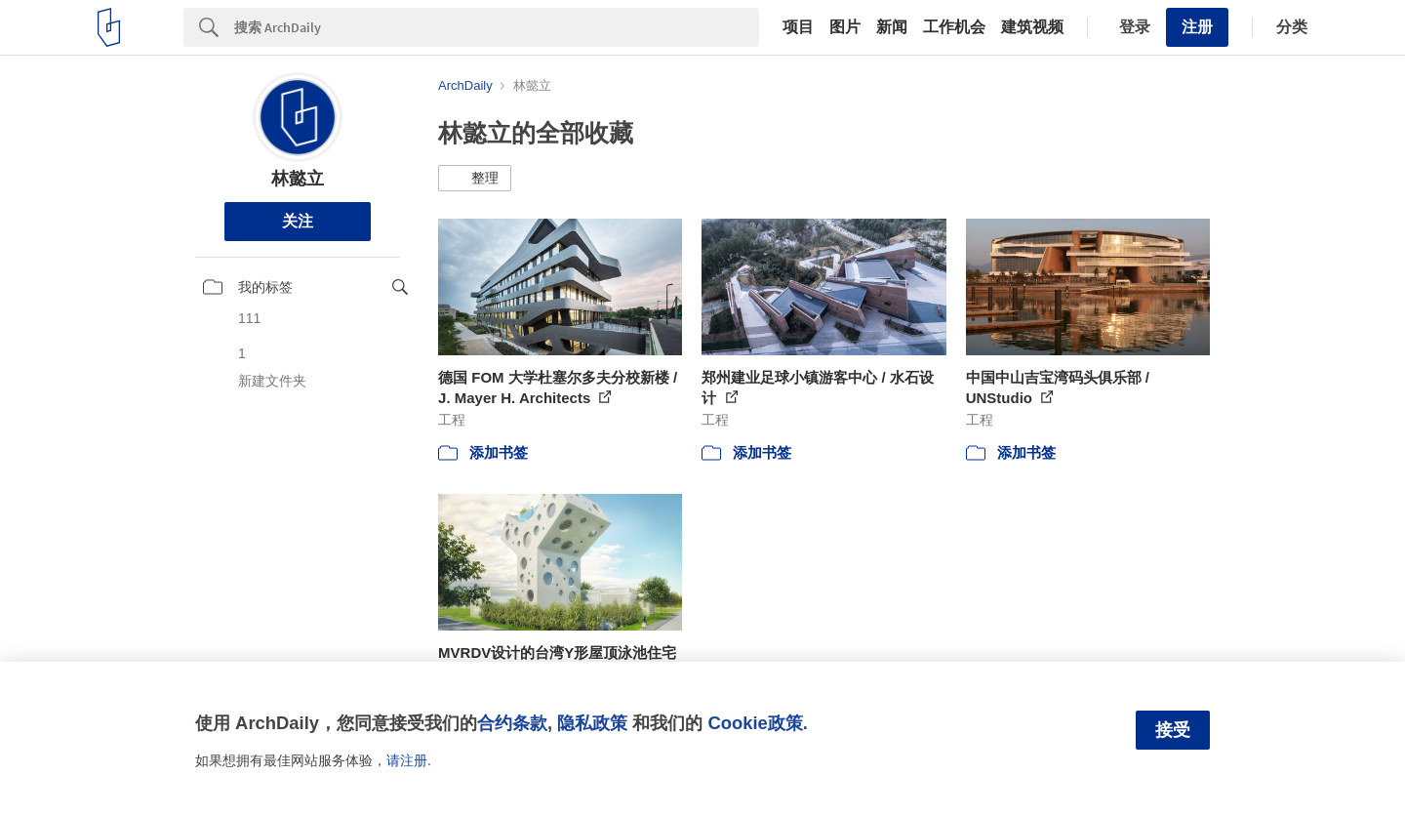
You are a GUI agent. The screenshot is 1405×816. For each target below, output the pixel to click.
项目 (798, 27)
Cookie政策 (754, 723)
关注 (297, 221)
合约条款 (512, 723)
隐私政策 (592, 723)
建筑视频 (1032, 27)
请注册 (406, 760)
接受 (1172, 730)
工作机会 (954, 27)
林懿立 (297, 178)
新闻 (891, 27)
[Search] (496, 27)
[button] (474, 178)
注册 (1197, 27)
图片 (845, 27)
